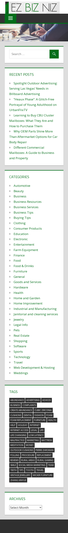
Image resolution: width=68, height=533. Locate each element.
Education (21, 234)
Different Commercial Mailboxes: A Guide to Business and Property (31, 152)
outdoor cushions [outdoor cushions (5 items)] (21, 450)
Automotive (22, 186)
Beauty (19, 191)
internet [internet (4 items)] (35, 425)
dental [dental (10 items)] (28, 415)
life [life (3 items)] (42, 430)
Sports (18, 351)
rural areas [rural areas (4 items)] (28, 460)
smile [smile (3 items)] (13, 465)
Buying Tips (22, 218)
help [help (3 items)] (12, 425)
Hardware (21, 287)
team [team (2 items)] (51, 465)
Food (17, 260)
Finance (19, 255)
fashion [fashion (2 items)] (39, 415)
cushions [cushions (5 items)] (15, 415)
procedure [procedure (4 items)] (28, 455)
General (19, 277)
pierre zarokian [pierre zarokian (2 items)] (44, 450)
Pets (17, 330)
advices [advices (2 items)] (46, 400)
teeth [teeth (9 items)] (13, 470)
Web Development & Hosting (34, 367)
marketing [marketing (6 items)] (33, 440)
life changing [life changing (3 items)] (18, 435)
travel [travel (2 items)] (40, 470)
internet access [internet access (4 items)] (19, 430)
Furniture (20, 271)
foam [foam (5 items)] (49, 415)
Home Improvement (28, 303)
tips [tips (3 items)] (21, 470)
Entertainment (24, 244)
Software (20, 346)
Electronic (21, 239)
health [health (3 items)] (52, 420)
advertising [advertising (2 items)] (33, 400)
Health (18, 293)
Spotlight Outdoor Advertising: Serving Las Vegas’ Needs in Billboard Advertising (33, 88)
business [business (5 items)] (15, 405)
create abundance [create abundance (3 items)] (21, 410)
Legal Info (21, 325)
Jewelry (19, 319)
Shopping (20, 341)
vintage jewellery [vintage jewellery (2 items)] (20, 475)
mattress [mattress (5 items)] (47, 440)
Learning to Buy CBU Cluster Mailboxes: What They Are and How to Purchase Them (31, 120)
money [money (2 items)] (30, 445)
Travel (18, 362)
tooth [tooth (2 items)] (30, 470)
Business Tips (23, 212)
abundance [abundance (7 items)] (17, 400)
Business (20, 196)
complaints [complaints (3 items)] (29, 405)
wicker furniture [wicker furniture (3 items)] (42, 475)
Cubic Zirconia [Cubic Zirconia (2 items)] (43, 410)
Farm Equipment (26, 250)
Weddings (21, 373)
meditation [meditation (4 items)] (16, 445)
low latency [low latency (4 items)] (36, 435)
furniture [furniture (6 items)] (40, 420)
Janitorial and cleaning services (36, 314)
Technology (22, 357)
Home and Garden (27, 298)
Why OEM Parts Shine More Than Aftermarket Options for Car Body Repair (33, 136)
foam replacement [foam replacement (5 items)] (21, 420)
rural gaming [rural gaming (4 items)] (45, 460)
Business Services (26, 207)
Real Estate (21, 335)
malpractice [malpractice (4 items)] (17, 440)
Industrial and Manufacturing (35, 309)
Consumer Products (28, 228)
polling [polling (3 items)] (14, 455)
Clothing (20, 223)
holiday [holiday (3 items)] (22, 425)
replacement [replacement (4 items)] (44, 455)
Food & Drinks (24, 266)
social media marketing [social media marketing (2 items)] (32, 465)
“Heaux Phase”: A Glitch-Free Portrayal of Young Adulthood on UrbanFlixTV (33, 104)
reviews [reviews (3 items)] (14, 460)
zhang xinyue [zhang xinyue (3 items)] (18, 480)
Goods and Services (27, 282)
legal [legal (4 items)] (34, 430)
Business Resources (28, 202)
